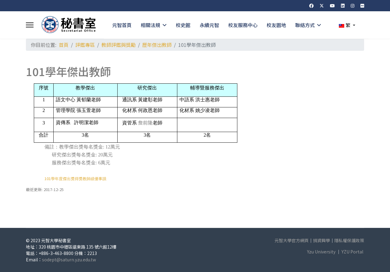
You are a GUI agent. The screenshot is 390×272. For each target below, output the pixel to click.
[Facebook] (311, 5)
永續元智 (209, 25)
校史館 (183, 25)
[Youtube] (332, 5)
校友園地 (276, 25)
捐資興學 (321, 240)
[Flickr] (362, 5)
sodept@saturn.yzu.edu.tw (69, 259)
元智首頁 (122, 25)
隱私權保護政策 (349, 240)
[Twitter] (322, 5)
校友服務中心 (242, 25)
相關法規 (150, 25)
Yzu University (321, 252)
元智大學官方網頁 (292, 240)
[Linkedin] (343, 5)
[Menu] (30, 25)
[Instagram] (352, 5)
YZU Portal (352, 252)
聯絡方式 (305, 25)
